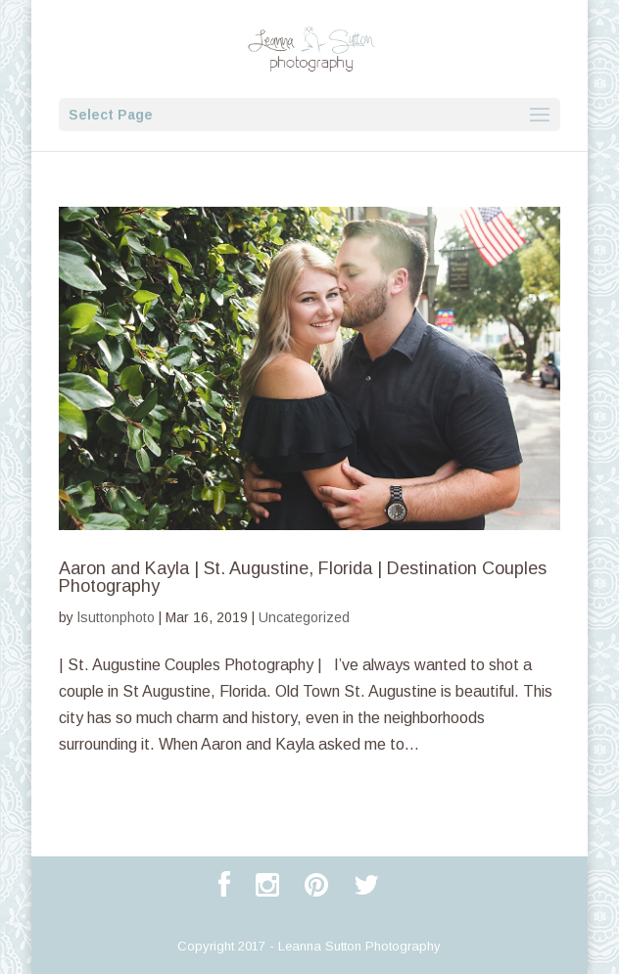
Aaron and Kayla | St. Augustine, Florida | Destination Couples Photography (303, 577)
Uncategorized (304, 617)
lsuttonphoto (116, 617)
